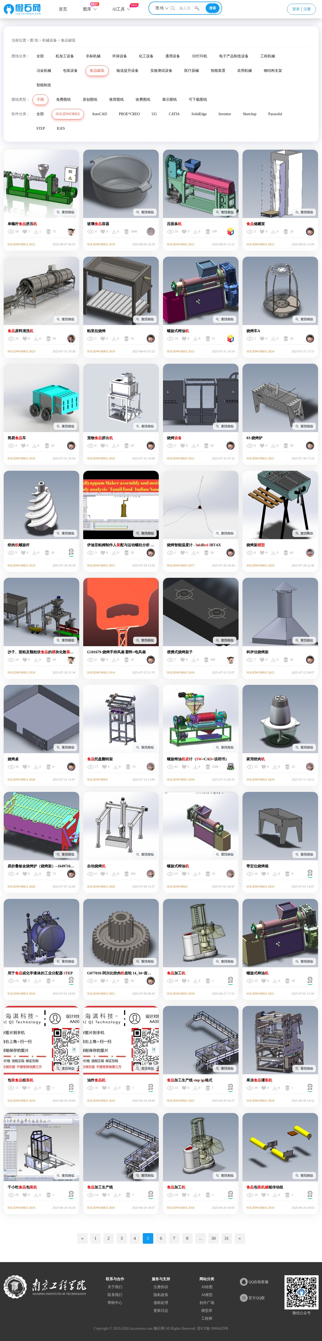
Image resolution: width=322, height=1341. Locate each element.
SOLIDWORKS (68, 114)
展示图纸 (169, 100)
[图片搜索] (197, 8)
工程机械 (267, 56)
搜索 (212, 8)
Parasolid (275, 114)
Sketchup (249, 114)
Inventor (225, 114)
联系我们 (115, 1295)
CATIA (174, 114)
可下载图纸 (198, 100)
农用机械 (244, 71)
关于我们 (115, 1287)
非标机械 (93, 56)
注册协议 (161, 1287)
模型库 (206, 1311)
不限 (40, 100)
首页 (63, 9)
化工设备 (146, 56)
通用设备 (172, 56)
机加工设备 (65, 56)
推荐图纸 (116, 100)
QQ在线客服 (254, 1282)
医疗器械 (191, 71)
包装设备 (70, 71)
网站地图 (10, 1325)
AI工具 (118, 9)
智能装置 (218, 71)
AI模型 (207, 1295)
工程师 (206, 1318)
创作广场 (206, 1303)
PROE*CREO (129, 114)
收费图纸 (143, 100)
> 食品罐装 (66, 40)
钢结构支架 (273, 71)
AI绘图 (207, 1287)
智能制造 (43, 85)
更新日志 (161, 1311)
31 (226, 1238)
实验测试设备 (161, 71)
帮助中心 (115, 1303)
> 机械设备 (48, 40)
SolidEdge (199, 114)
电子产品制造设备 (234, 56)
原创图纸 (90, 100)
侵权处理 (161, 1303)
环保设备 (119, 56)
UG (154, 114)
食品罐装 (97, 71)
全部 (40, 56)
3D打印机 (199, 56)
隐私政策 (161, 1295)
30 (213, 1238)
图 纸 (34, 40)
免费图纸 (63, 100)
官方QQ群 (252, 1298)
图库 (87, 9)
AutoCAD (99, 114)
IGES (61, 128)
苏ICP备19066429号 (213, 1328)
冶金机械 (43, 71)
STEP (40, 128)
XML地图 (23, 1325)
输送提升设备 (128, 71)
